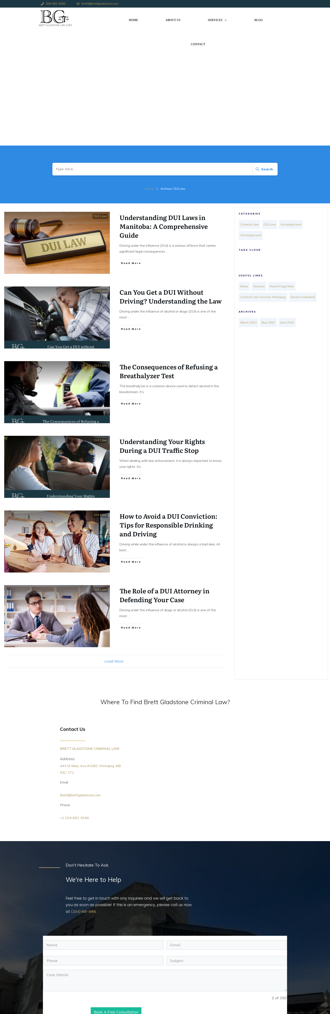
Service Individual (254, 185)
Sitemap (93, 985)
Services (260, 166)
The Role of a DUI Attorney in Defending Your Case (164, 478)
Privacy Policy (97, 995)
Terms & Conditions (101, 990)
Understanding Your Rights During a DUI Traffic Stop (162, 328)
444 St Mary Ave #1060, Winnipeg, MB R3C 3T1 (199, 961)
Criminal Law (250, 107)
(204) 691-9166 (84, 794)
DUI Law (101, 98)
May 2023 (270, 209)
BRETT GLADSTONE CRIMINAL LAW (90, 631)
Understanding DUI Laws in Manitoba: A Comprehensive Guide (164, 108)
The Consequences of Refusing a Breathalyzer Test (169, 254)
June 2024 (291, 209)
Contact (93, 980)
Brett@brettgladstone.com (83, 678)
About (92, 966)
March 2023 (249, 209)
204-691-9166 (55, 3)
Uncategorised (295, 107)
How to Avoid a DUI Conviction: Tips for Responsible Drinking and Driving (168, 407)
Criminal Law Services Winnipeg (265, 175)
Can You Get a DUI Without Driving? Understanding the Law (171, 179)
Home (92, 961)
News (244, 166)
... (167, 134)
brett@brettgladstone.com (100, 3)
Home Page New (285, 166)
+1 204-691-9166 (76, 700)
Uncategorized (252, 116)
